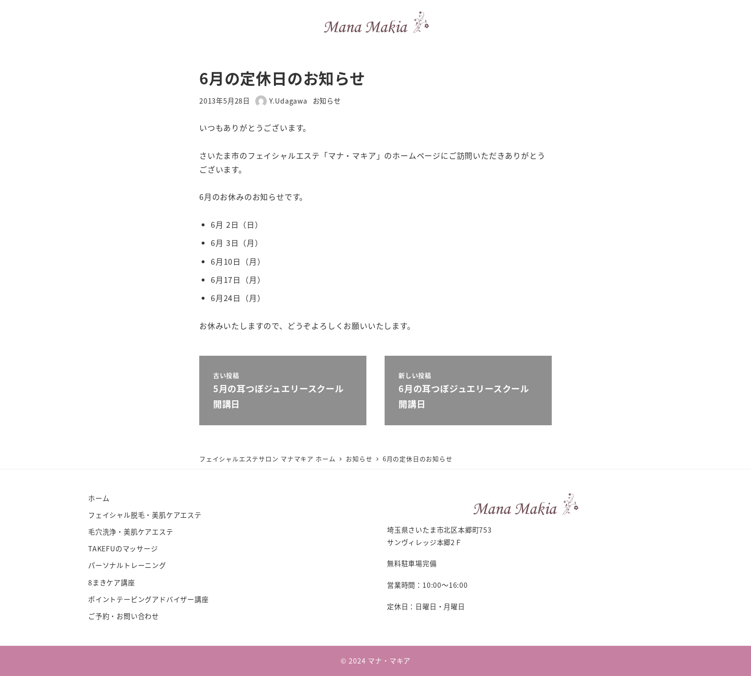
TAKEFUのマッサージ (123, 548)
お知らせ (327, 100)
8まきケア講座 (111, 582)
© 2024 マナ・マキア (375, 660)
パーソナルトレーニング (127, 565)
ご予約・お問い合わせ (123, 616)
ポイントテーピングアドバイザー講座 (148, 599)
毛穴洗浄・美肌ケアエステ (130, 531)
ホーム (98, 498)
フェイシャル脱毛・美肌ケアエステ (145, 515)
